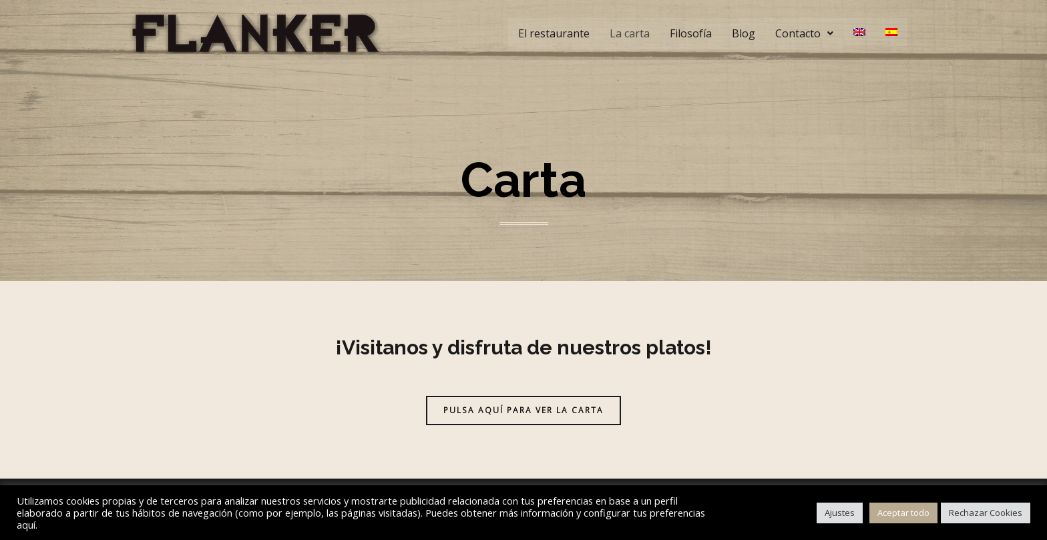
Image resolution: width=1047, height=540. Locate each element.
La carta (630, 33)
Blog (743, 33)
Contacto (804, 33)
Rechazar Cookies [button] (985, 513)
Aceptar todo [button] (903, 513)
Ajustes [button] (840, 513)
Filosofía (691, 33)
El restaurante (554, 33)
